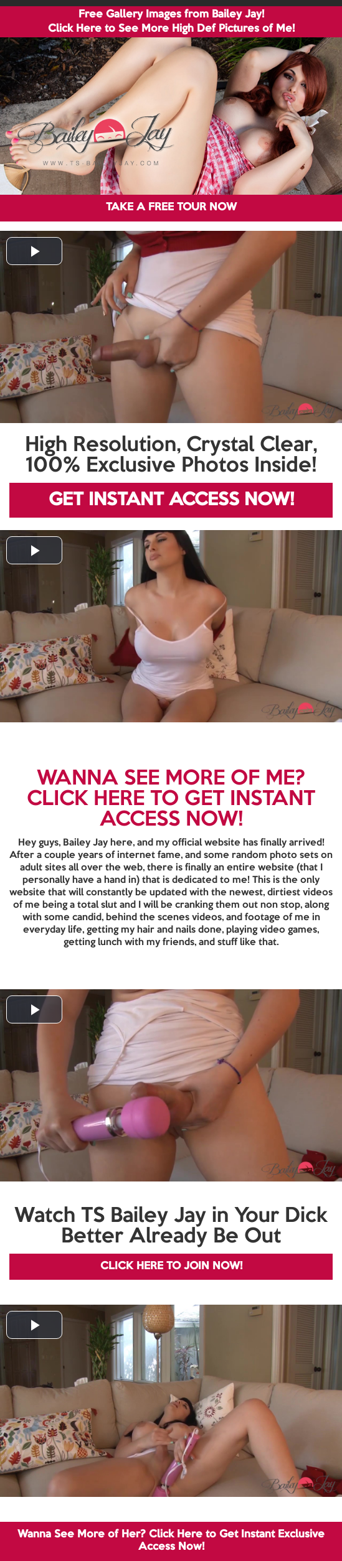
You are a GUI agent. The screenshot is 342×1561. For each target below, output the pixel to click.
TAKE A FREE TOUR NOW (171, 207)
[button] (34, 251)
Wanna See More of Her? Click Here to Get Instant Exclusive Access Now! (171, 1541)
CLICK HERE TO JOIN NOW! (171, 1266)
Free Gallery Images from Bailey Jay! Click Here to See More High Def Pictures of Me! (171, 22)
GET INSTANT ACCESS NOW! (171, 500)
